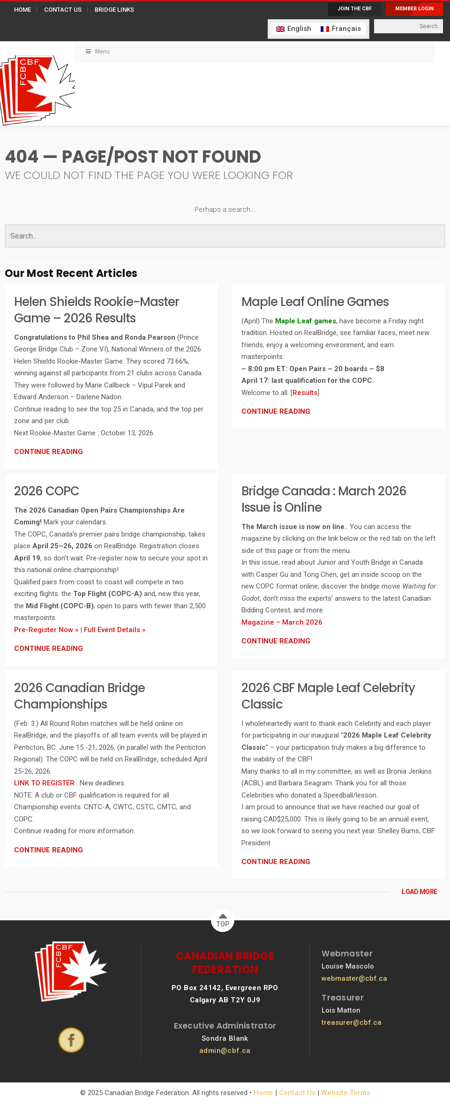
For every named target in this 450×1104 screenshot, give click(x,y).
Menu (97, 51)
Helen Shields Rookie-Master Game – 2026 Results (96, 310)
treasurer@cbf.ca (352, 1022)
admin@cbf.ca (225, 1050)
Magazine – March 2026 (281, 622)
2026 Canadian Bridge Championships (79, 696)
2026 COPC (46, 491)
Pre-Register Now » (46, 630)
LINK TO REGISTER (45, 783)
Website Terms (345, 1093)
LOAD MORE (419, 891)
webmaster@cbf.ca (354, 978)
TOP (223, 918)
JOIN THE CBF (355, 9)
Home (263, 1093)
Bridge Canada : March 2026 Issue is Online (323, 499)
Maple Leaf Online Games (315, 301)
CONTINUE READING (48, 452)
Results (304, 392)
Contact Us (297, 1093)
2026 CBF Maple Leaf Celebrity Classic (328, 696)
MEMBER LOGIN (414, 9)
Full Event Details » (114, 630)
